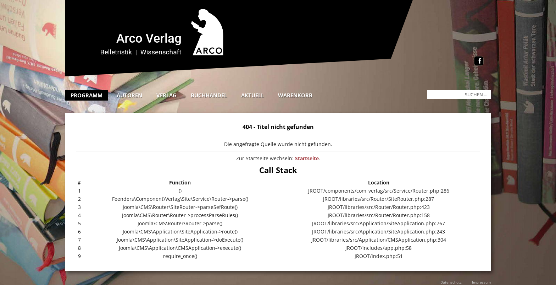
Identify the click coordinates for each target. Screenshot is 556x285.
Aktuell (252, 95)
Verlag (166, 95)
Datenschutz (451, 282)
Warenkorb (295, 95)
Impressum (481, 282)
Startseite (307, 158)
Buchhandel (209, 95)
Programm (86, 95)
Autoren (129, 95)
